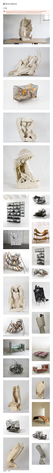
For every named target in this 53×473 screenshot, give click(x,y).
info (9, 471)
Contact (5, 471)
